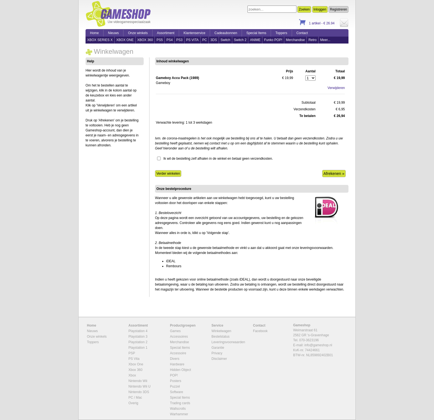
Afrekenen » (334, 173)
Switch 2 (240, 40)
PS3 (179, 40)
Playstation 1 (138, 348)
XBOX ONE (125, 40)
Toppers (281, 33)
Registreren (338, 9)
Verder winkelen (168, 173)
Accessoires (179, 336)
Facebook (260, 331)
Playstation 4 (138, 331)
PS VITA (192, 40)
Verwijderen (336, 88)
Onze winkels (138, 33)
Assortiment (165, 33)
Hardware (177, 364)
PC (204, 40)
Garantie (217, 348)
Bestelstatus (220, 336)
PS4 (169, 40)
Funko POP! (273, 40)
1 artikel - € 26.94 (322, 23)
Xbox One (135, 364)
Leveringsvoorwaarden (228, 342)
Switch (225, 40)
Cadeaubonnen (226, 33)
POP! (174, 375)
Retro (312, 40)
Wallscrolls (178, 409)
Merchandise (295, 40)
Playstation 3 (138, 336)
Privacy (216, 353)
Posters (175, 381)
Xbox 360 (135, 370)
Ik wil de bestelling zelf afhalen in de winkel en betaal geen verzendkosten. (218, 159)
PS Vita (134, 359)
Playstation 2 (138, 342)
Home (94, 33)
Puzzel (175, 386)
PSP (131, 353)
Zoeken (304, 9)
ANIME (255, 40)
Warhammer (179, 414)
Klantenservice (194, 33)
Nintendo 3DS (138, 392)
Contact (302, 33)
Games (175, 331)
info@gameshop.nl (318, 345)
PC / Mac (135, 397)
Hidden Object (180, 370)
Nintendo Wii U (139, 386)
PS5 (159, 40)
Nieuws (113, 33)
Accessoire (178, 353)
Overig (133, 403)
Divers (174, 359)
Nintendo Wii (137, 381)
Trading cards (180, 403)
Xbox (132, 375)
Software (176, 392)
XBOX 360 (145, 40)
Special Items (256, 33)
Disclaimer (219, 359)
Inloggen (320, 9)
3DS (213, 40)
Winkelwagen (221, 331)
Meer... (325, 40)
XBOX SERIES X (100, 40)
